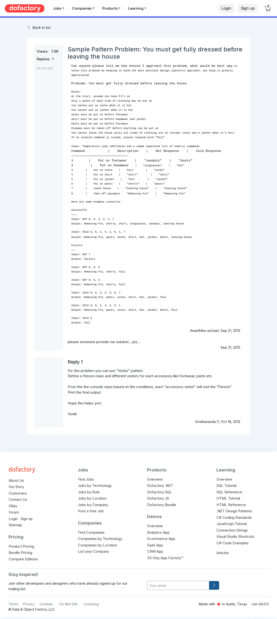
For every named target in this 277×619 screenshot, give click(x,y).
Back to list (41, 27)
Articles (223, 551)
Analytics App (158, 531)
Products (110, 8)
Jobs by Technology (95, 484)
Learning (136, 8)
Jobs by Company (93, 503)
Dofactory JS (158, 497)
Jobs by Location (92, 497)
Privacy (29, 602)
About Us (16, 479)
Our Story (16, 485)
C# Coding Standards (234, 516)
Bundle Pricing (20, 551)
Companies (82, 8)
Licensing (91, 602)
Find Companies (91, 531)
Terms (13, 602)
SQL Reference (229, 490)
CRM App (155, 550)
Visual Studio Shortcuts (235, 535)
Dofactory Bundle (161, 503)
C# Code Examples (233, 541)
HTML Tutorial (228, 497)
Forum (14, 510)
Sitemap (15, 523)
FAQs (13, 504)
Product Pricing (21, 545)
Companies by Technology (100, 537)
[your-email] (178, 584)
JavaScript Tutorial (232, 522)
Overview (155, 478)
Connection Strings (232, 528)
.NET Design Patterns (234, 509)
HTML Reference (231, 503)
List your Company (93, 550)
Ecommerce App (161, 537)
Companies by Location (97, 543)
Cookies (46, 602)
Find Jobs (86, 478)
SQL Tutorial (226, 484)
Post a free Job (91, 509)
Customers (18, 491)
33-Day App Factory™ (165, 556)
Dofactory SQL (159, 490)
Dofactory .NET (160, 484)
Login (226, 8)
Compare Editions (23, 557)
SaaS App (155, 543)
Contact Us (18, 498)
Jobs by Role (89, 490)
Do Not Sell (68, 602)
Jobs (57, 8)
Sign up (248, 8)
